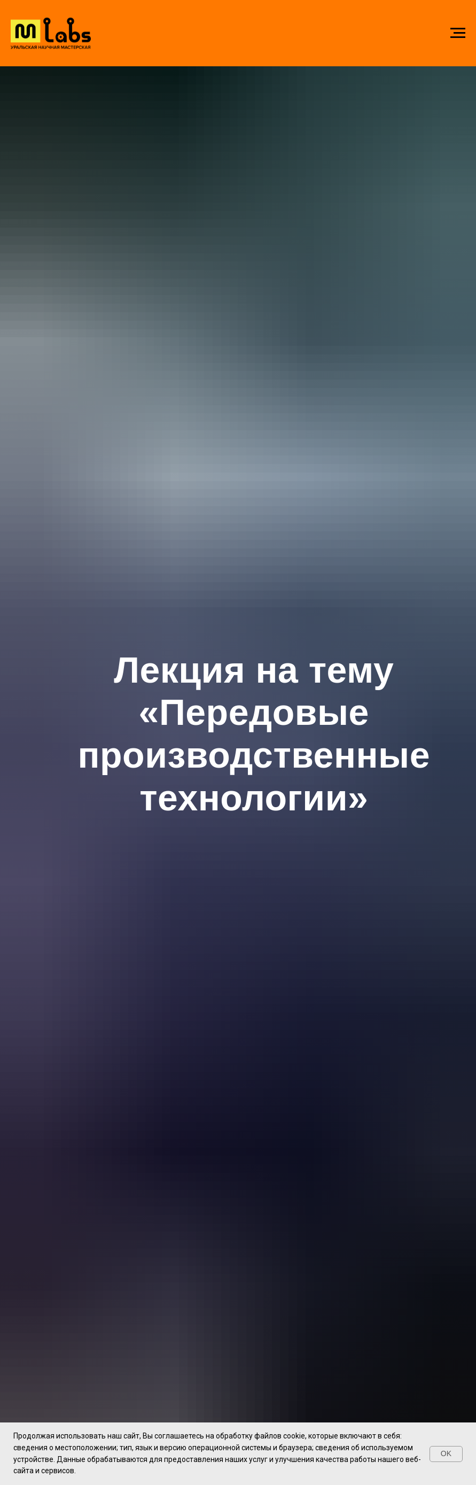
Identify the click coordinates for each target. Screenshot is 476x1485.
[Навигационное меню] (457, 33)
